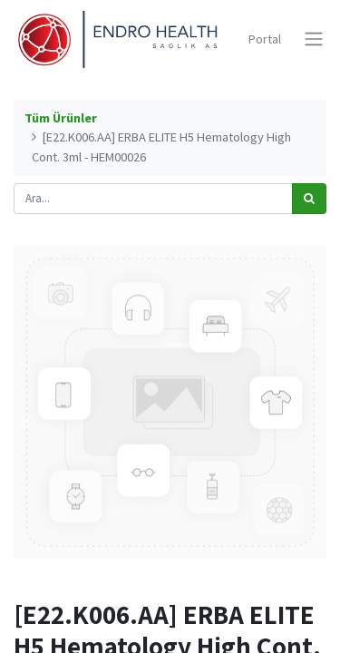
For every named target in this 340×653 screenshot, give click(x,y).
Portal (264, 39)
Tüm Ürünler (60, 118)
